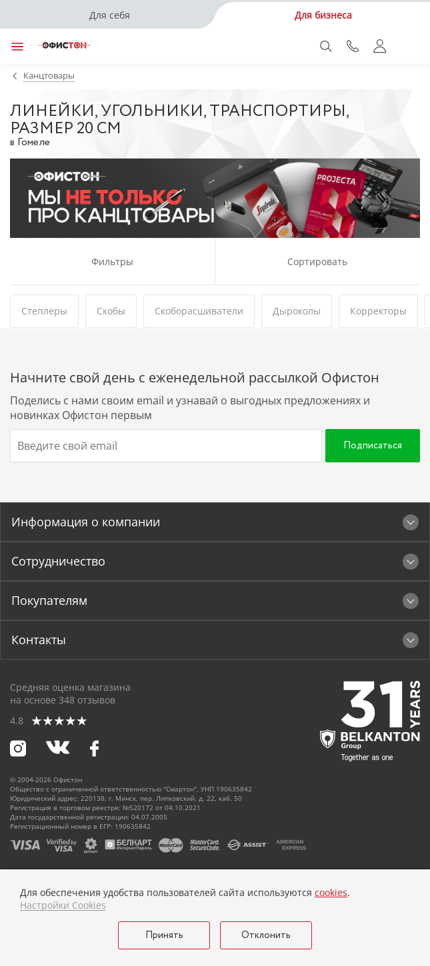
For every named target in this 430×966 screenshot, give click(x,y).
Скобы (111, 310)
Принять (164, 935)
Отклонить (266, 935)
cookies (331, 892)
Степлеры (44, 310)
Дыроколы (297, 310)
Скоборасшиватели (199, 310)
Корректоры (378, 310)
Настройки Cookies (63, 905)
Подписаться (372, 445)
